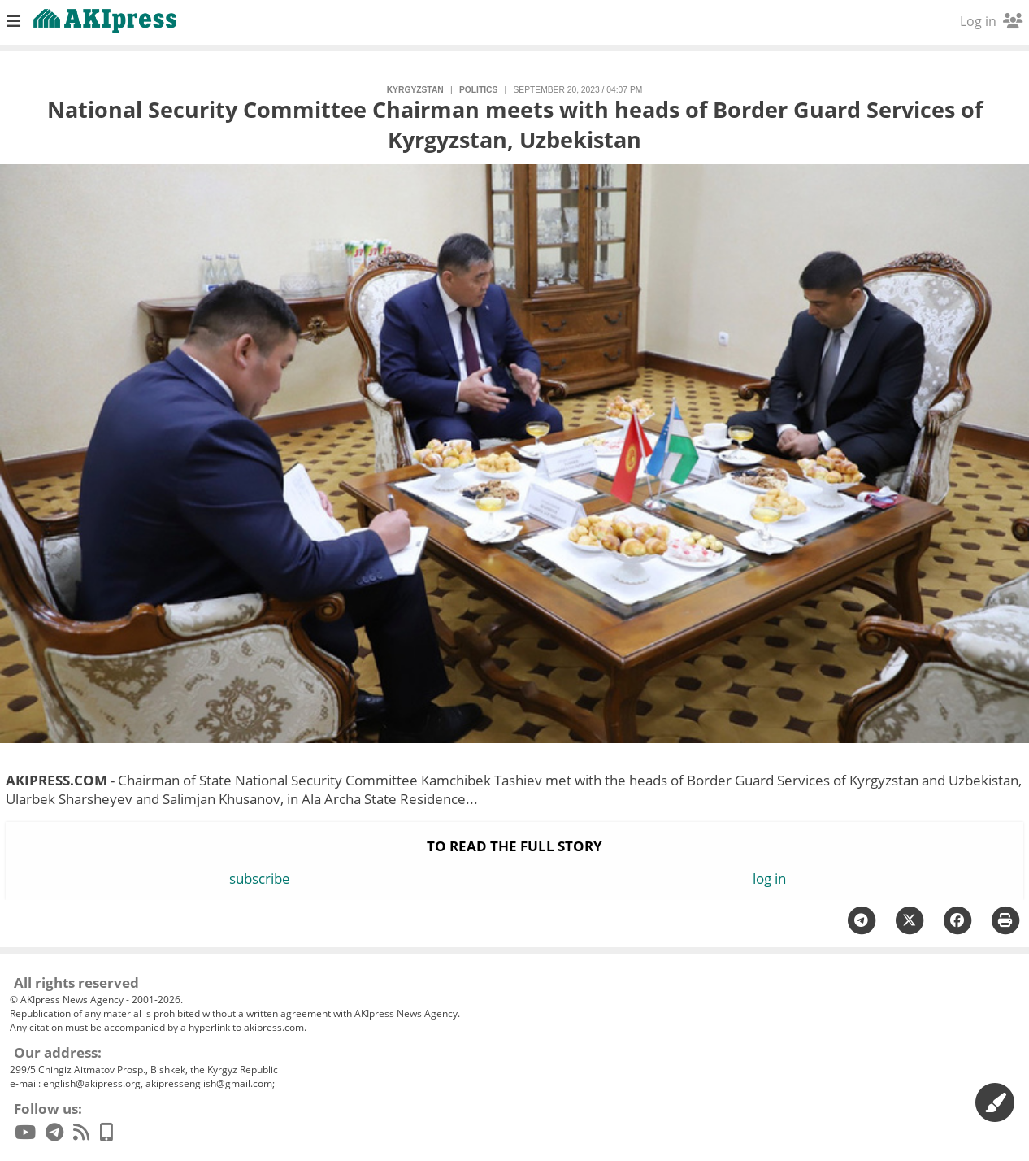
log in (769, 878)
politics (478, 89)
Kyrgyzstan (415, 89)
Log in (991, 21)
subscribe (259, 878)
